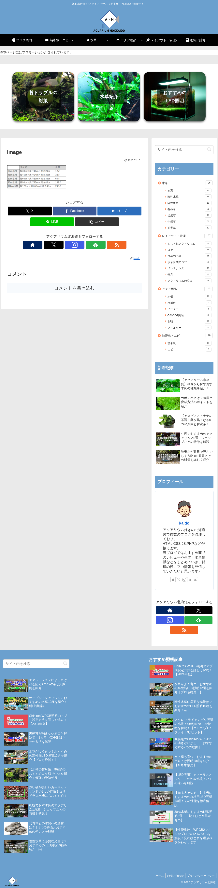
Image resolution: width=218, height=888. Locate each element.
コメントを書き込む (74, 288)
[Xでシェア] (30, 211)
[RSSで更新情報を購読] (93, 245)
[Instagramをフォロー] (75, 245)
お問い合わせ (174, 875)
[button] (97, 221)
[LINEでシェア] (52, 221)
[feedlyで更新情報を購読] (84, 245)
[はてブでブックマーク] (119, 211)
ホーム (157, 875)
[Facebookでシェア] (75, 211)
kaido (184, 523)
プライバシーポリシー (200, 875)
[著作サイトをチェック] (56, 245)
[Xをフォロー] (65, 245)
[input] (184, 149)
